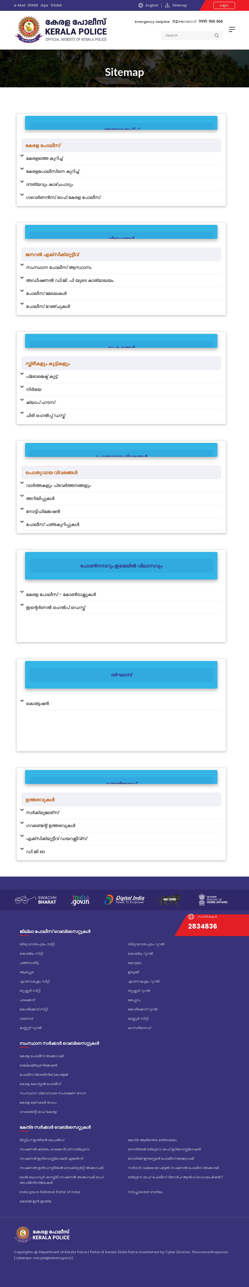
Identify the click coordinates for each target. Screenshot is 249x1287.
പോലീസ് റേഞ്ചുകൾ (48, 306)
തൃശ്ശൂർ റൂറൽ (139, 990)
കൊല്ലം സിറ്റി (31, 953)
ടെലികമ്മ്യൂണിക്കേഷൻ (38, 1065)
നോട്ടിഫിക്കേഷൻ (43, 511)
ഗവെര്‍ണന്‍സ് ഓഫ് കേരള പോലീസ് (63, 197)
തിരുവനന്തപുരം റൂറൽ (146, 944)
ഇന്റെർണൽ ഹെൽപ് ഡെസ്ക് (55, 607)
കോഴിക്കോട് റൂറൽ (142, 1009)
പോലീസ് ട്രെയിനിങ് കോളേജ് (43, 1074)
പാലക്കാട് (27, 999)
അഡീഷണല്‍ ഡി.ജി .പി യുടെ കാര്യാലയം (70, 280)
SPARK (33, 5)
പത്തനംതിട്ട (28, 962)
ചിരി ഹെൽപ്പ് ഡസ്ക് (45, 415)
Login (224, 5)
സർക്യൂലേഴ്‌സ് (42, 812)
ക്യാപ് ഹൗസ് (40, 402)
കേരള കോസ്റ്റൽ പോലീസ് (40, 1083)
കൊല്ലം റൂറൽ (140, 953)
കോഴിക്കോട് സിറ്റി (33, 1009)
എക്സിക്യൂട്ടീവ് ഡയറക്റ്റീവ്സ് (56, 838)
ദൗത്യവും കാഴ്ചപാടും (49, 184)
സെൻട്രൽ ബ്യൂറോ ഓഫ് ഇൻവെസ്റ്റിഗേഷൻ (164, 1149)
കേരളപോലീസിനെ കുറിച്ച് (52, 171)
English (148, 5)
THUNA (56, 5)
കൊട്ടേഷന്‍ (37, 703)
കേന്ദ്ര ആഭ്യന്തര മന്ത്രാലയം (152, 1139)
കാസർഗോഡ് (139, 1027)
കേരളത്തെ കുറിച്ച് (44, 158)
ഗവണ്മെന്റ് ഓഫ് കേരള (38, 1111)
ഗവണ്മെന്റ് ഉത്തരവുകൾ (50, 825)
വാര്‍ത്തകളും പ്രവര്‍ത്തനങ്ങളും (58, 485)
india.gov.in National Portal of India (49, 1191)
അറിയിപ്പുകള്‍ (40, 498)
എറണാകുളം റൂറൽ (143, 981)
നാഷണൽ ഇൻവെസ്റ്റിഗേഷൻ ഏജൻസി (51, 1158)
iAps (44, 5)
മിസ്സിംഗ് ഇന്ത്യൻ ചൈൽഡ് (41, 1139)
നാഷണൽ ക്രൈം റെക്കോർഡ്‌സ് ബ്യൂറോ (54, 1149)
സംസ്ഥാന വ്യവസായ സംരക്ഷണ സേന (52, 1093)
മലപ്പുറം (134, 999)
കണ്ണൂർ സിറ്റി (138, 1018)
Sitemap (176, 5)
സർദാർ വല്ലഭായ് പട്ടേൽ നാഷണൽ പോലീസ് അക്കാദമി (173, 1167)
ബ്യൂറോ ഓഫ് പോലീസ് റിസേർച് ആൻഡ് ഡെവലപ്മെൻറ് (175, 1177)
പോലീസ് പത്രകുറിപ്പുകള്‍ (52, 524)
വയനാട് (26, 1018)
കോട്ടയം (135, 962)
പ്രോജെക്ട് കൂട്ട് (41, 376)
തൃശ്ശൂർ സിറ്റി (29, 990)
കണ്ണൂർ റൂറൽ (30, 1027)
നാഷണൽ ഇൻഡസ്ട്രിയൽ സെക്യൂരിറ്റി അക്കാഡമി (61, 1167)
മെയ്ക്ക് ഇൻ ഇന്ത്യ (35, 1201)
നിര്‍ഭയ (33, 389)
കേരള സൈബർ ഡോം (38, 1102)
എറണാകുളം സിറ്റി (34, 981)
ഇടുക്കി (133, 972)
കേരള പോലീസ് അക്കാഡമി (41, 1055)
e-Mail (19, 5)
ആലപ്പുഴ (26, 972)
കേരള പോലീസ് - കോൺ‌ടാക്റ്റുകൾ (61, 594)
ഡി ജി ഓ (35, 851)
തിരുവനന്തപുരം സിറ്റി (36, 944)
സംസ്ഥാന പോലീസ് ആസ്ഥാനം (59, 267)
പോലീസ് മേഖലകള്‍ (46, 293)
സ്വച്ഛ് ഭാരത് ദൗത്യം (145, 1191)
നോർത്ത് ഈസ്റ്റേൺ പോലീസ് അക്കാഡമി (161, 1158)
